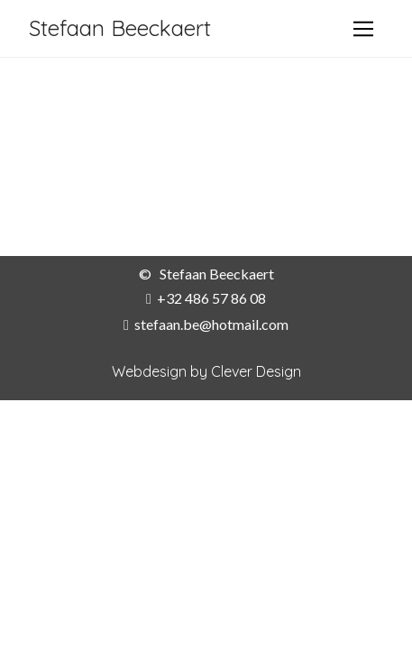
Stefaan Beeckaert (120, 27)
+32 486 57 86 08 (211, 297)
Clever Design (256, 371)
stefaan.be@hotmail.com (211, 324)
